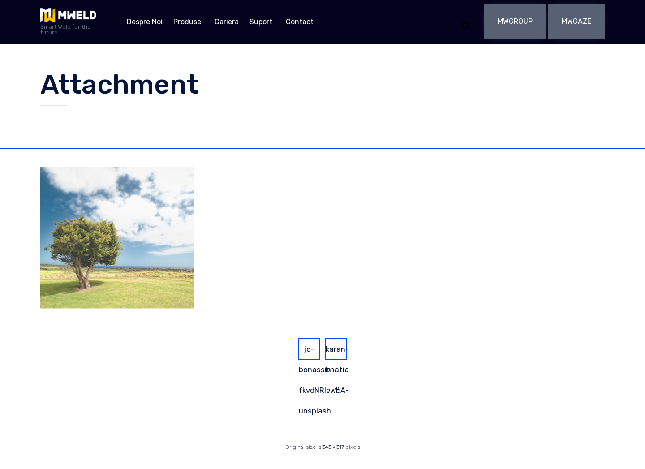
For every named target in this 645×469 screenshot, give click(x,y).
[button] (515, 21)
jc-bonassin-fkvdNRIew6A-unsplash (309, 352)
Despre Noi (145, 21)
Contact (300, 21)
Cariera (227, 21)
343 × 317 (333, 447)
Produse (187, 21)
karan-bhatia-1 (336, 352)
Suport (260, 21)
